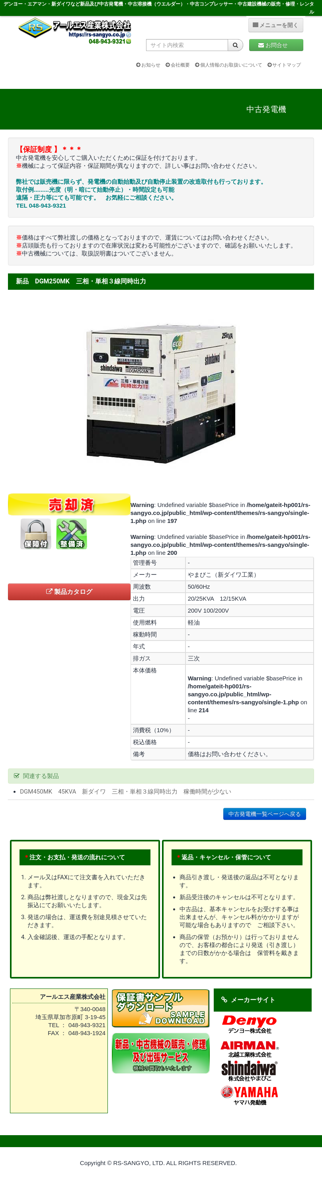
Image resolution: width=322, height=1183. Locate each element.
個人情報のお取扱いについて (228, 65)
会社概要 (178, 65)
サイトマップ (284, 65)
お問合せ (276, 45)
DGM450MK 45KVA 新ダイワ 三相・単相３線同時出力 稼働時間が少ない (125, 791)
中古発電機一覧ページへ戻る (264, 814)
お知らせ (148, 65)
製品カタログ (69, 591)
